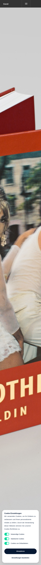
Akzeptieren (20, 551)
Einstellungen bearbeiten (20, 558)
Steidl (5, 4)
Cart (20, 281)
